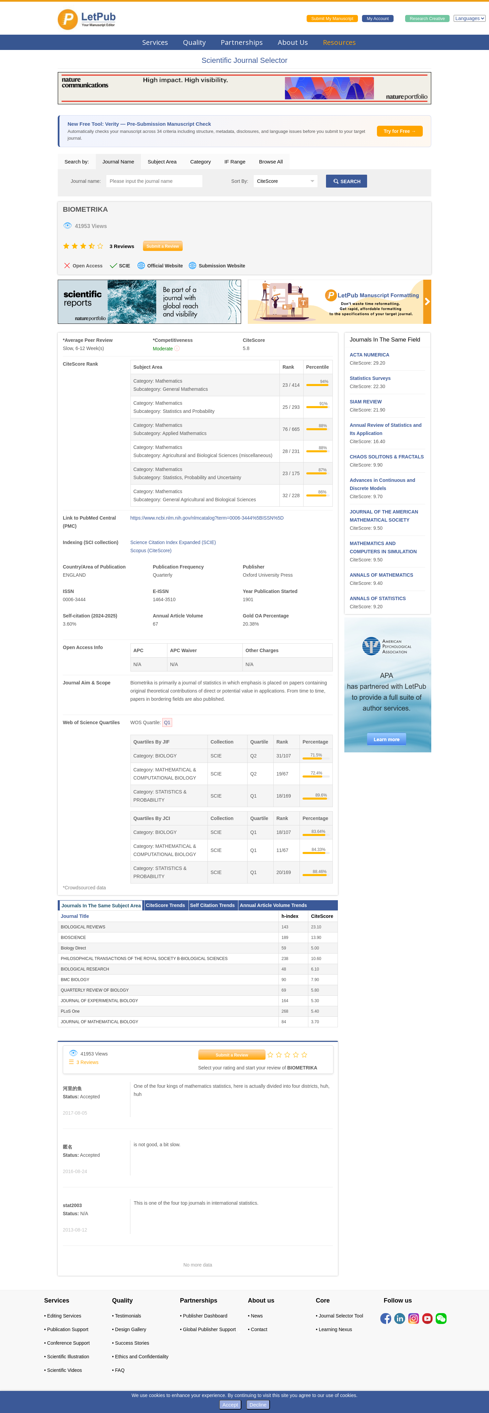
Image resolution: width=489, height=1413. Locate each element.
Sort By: (239, 181)
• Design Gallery (129, 1329)
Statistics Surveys (370, 378)
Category (200, 161)
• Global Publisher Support (208, 1329)
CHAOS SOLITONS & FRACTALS (387, 456)
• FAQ (118, 1370)
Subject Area (162, 161)
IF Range (235, 161)
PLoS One (70, 1011)
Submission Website (222, 265)
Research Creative (427, 18)
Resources (339, 42)
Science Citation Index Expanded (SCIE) (173, 542)
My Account (378, 18)
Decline (258, 1405)
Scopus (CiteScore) (150, 550)
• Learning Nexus (334, 1329)
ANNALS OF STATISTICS (378, 598)
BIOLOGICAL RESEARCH (85, 969)
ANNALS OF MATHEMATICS (381, 575)
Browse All (271, 161)
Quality (194, 42)
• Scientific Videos (63, 1370)
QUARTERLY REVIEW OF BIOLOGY (95, 990)
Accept (230, 1405)
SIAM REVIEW (366, 401)
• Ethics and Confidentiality (140, 1356)
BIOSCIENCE (73, 937)
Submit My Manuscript (332, 18)
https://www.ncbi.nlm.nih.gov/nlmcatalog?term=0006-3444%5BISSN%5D (207, 518)
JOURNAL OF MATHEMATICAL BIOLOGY (99, 1021)
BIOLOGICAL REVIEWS (83, 927)
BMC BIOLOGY (75, 979)
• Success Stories (130, 1343)
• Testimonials (126, 1316)
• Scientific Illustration (66, 1356)
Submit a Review (232, 1055)
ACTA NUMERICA (370, 354)
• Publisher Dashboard (204, 1316)
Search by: (77, 161)
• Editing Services (62, 1316)
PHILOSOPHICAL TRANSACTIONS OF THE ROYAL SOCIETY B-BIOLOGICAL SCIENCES (144, 958)
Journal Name (118, 161)
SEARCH (346, 181)
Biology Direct (73, 948)
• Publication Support (66, 1329)
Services (155, 42)
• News (255, 1316)
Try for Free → (400, 131)
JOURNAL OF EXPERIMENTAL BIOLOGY (99, 1000)
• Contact (257, 1329)
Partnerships (242, 42)
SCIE (124, 265)
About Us (293, 42)
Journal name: (86, 181)
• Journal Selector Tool (339, 1316)
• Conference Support (67, 1343)
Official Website (165, 265)
